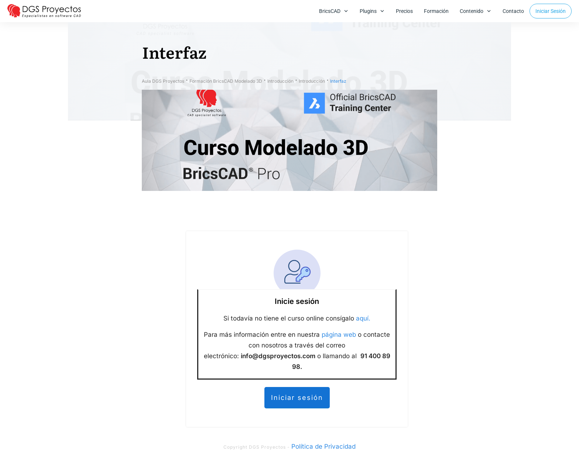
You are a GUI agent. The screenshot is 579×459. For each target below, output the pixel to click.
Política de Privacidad (323, 446)
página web (339, 334)
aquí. (363, 318)
